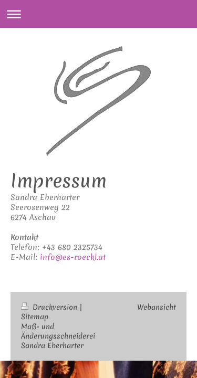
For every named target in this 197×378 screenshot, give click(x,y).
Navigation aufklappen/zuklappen (98, 14)
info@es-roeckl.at (73, 257)
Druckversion (50, 307)
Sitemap (34, 316)
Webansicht (156, 307)
